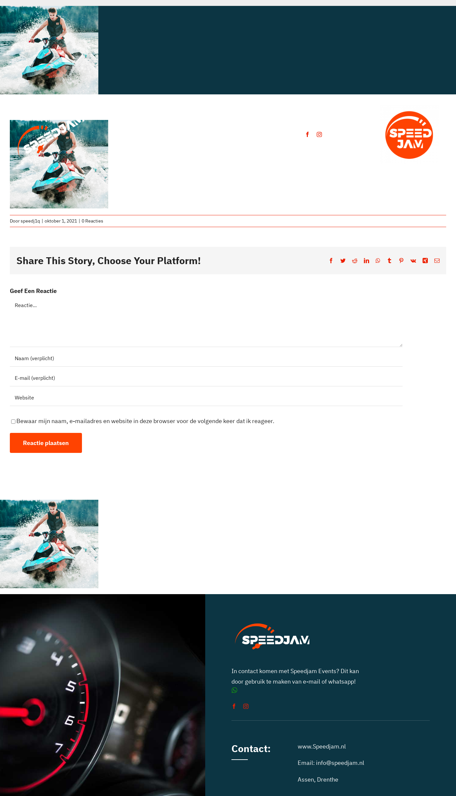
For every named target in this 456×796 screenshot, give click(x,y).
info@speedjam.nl (340, 763)
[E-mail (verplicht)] (206, 378)
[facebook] (307, 134)
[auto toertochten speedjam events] (409, 108)
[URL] (206, 398)
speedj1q (30, 221)
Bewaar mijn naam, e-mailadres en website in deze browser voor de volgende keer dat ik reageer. (145, 421)
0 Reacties (92, 221)
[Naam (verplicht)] (206, 358)
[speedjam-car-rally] (51, 113)
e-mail (311, 681)
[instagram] (319, 134)
